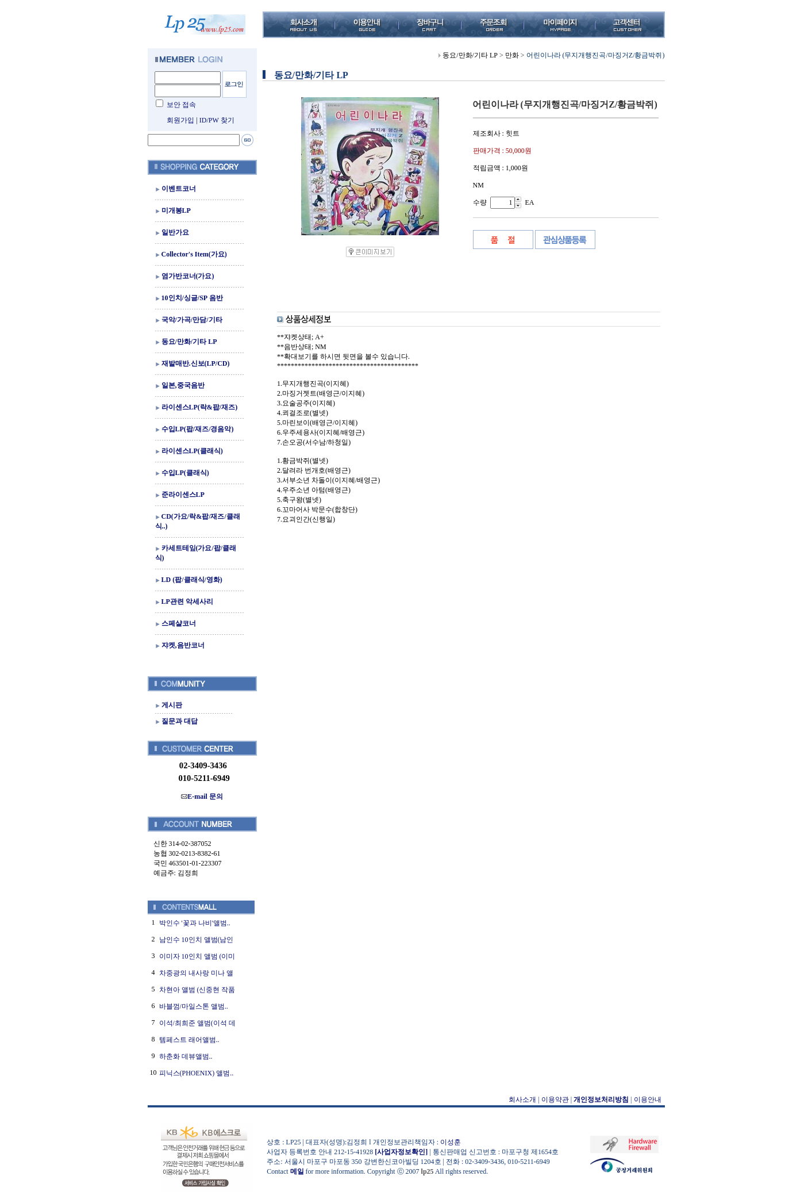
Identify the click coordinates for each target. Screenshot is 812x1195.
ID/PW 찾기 (216, 120)
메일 (297, 1171)
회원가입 (180, 120)
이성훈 (450, 1142)
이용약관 (555, 1100)
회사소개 (522, 1100)
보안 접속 (181, 105)
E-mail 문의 (202, 796)
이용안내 (647, 1100)
